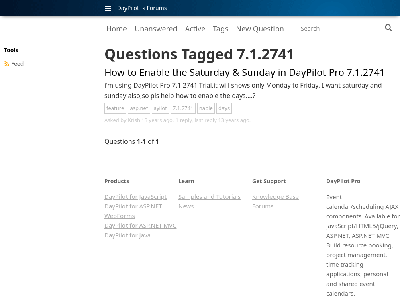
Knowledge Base (275, 196)
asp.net (139, 108)
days (224, 108)
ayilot (160, 108)
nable (206, 108)
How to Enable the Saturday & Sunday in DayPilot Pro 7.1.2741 (244, 72)
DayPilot (128, 8)
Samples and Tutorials (209, 196)
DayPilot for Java (127, 235)
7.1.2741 (183, 108)
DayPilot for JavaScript (135, 196)
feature (115, 108)
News (186, 206)
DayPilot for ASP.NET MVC (140, 225)
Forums (157, 8)
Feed (17, 63)
